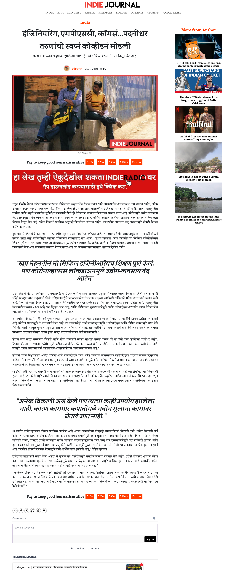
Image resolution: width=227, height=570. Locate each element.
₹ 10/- (89, 162)
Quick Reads (172, 12)
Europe (121, 12)
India (49, 12)
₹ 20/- (101, 162)
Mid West (74, 12)
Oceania (137, 12)
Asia (60, 12)
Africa (90, 12)
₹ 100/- (124, 162)
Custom (137, 162)
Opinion (153, 12)
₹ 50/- (112, 162)
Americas (105, 12)
